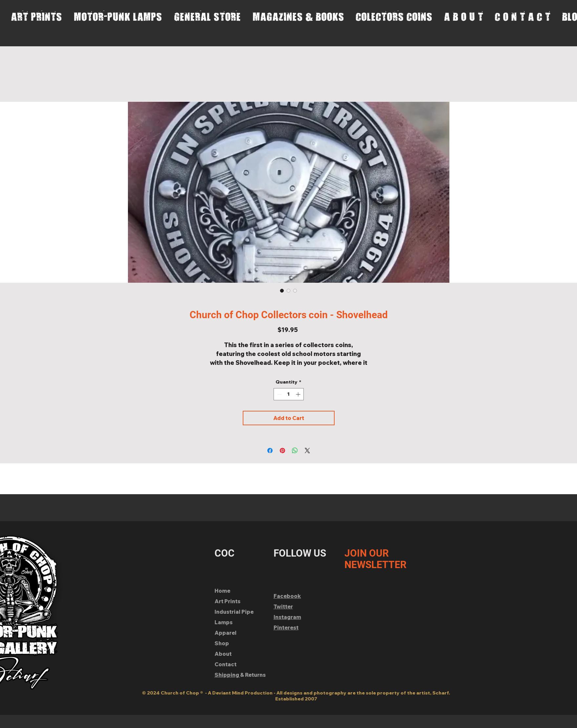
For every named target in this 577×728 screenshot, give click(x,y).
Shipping (227, 675)
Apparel (226, 632)
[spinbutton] (289, 394)
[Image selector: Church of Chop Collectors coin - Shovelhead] (282, 290)
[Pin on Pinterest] (282, 450)
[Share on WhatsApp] (295, 450)
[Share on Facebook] (270, 450)
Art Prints (227, 601)
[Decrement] (279, 394)
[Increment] (299, 394)
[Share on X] (307, 450)
